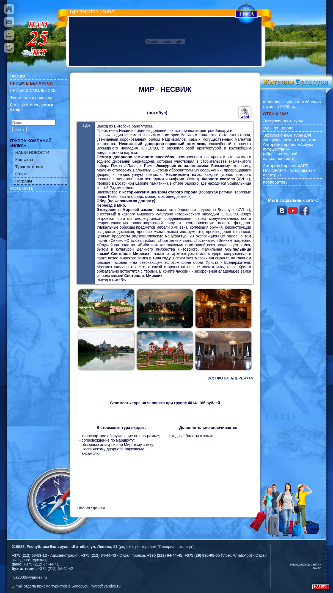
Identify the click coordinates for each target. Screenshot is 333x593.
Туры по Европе (278, 128)
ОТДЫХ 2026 (275, 113)
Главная (18, 76)
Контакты (24, 159)
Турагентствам (29, 166)
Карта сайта (21, 188)
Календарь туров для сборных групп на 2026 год (292, 104)
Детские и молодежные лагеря (32, 107)
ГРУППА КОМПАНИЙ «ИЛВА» (31, 143)
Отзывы (23, 173)
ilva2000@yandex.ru (29, 577)
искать (19, 129)
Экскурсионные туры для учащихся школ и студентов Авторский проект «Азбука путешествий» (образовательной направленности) (289, 147)
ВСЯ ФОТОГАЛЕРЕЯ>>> (230, 378)
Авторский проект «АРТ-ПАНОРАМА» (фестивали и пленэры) (289, 170)
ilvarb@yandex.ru (105, 586)
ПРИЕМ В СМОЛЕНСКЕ (33, 90)
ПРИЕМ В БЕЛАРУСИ (31, 83)
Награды (23, 181)
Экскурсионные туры (283, 120)
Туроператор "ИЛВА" (92, 11)
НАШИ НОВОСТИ (32, 152)
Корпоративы (275, 182)
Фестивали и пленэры (31, 97)
